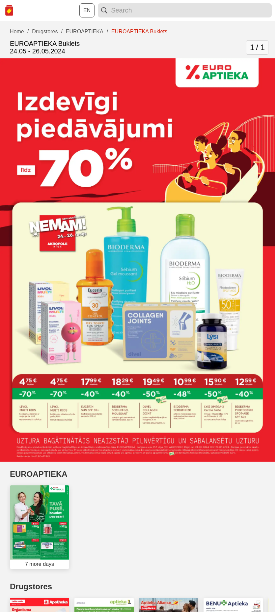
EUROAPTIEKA (39, 474)
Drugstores (31, 586)
